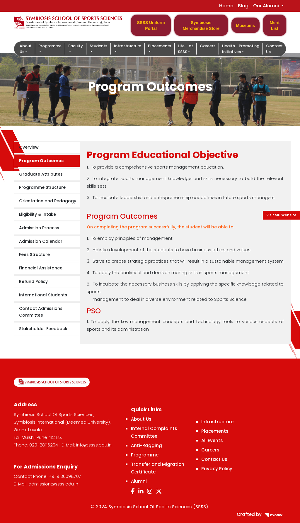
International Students (43, 295)
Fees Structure (34, 254)
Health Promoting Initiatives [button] (240, 49)
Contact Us (274, 49)
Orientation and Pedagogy (47, 201)
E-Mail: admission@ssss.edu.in (46, 484)
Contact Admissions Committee (40, 311)
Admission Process (39, 228)
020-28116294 (43, 445)
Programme (144, 455)
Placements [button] (159, 46)
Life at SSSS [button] (185, 49)
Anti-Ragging (146, 445)
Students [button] (98, 46)
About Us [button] (26, 49)
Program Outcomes (41, 161)
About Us (141, 419)
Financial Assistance (40, 268)
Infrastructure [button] (127, 46)
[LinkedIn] (141, 491)
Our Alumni (266, 5)
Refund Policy (33, 281)
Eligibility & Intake (37, 214)
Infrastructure (217, 422)
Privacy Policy (216, 469)
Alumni (139, 481)
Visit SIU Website (281, 215)
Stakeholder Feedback (43, 329)
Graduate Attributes (41, 174)
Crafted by (261, 514)
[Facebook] (133, 491)
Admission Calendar (40, 241)
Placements (215, 431)
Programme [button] (50, 46)
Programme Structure (42, 187)
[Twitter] (159, 491)
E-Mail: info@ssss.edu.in (87, 445)
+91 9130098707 (65, 476)
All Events (212, 440)
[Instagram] (149, 491)
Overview (29, 147)
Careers (207, 46)
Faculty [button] (75, 46)
